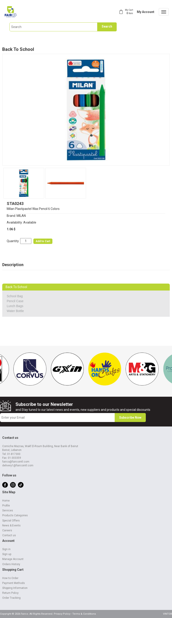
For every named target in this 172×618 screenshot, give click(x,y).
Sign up (6, 554)
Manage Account (13, 559)
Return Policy (10, 592)
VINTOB (167, 613)
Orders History (11, 564)
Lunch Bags (15, 306)
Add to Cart (43, 241)
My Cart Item (129, 12)
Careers (7, 530)
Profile (6, 505)
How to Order (10, 578)
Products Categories (15, 515)
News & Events (11, 525)
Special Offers (11, 520)
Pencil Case (15, 301)
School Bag (15, 296)
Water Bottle (15, 311)
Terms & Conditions (84, 613)
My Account (145, 12)
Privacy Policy (62, 613)
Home (6, 500)
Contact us (9, 535)
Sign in (6, 549)
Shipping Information (15, 588)
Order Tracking (11, 597)
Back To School (18, 49)
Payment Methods (13, 583)
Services (7, 510)
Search (107, 26)
